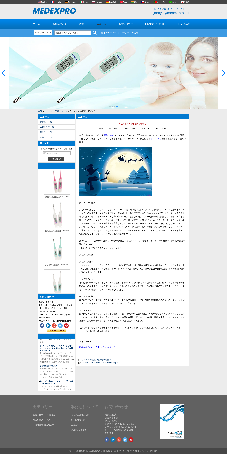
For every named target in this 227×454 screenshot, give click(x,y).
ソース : (117, 128)
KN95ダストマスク (43, 420)
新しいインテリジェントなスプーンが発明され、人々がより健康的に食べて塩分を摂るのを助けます (56, 349)
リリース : (142, 128)
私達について (60, 24)
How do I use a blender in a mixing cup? (100, 363)
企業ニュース (46, 137)
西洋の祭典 (109, 135)
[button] (110, 106)
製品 (81, 24)
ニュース (101, 24)
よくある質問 (184, 24)
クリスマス (156, 139)
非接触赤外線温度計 (43, 425)
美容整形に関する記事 (48, 367)
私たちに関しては (80, 414)
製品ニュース (46, 132)
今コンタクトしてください (56, 330)
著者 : (102, 128)
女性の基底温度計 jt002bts (57, 198)
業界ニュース (61, 111)
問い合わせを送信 (154, 24)
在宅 (40, 111)
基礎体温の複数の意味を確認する (97, 359)
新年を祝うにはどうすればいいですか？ (97, 347)
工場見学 (75, 425)
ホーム (36, 24)
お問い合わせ (126, 24)
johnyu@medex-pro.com (172, 13)
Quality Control (78, 430)
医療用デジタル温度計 (44, 414)
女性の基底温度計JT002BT (57, 232)
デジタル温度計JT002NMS (57, 266)
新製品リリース (47, 127)
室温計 (125, 33)
